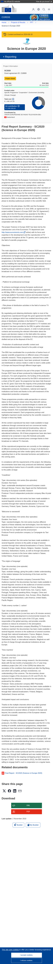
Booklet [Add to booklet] (18, 821)
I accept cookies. (26, 955)
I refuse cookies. (26, 960)
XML (28, 802)
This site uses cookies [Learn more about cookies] (10, 950)
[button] (38, 9)
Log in (33, 9)
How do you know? (44, 1)
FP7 (6, 22)
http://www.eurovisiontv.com (13, 229)
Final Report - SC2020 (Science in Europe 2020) (23, 770)
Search (43, 9)
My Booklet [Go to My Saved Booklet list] (33, 821)
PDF (28, 808)
